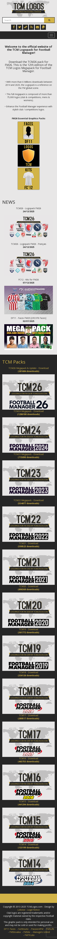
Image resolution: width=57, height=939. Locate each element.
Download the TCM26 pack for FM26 (26, 63)
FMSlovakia (15, 932)
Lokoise (21, 909)
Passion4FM (37, 928)
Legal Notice (33, 909)
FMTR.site (30, 935)
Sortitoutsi (23, 928)
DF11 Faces (10, 928)
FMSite (26, 932)
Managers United (41, 932)
